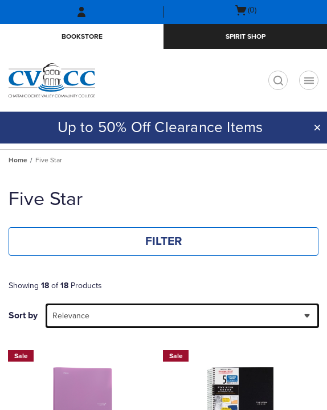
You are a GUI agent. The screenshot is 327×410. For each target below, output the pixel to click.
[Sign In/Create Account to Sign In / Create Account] (81, 12)
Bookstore (82, 36)
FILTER (163, 241)
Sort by (23, 315)
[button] (317, 127)
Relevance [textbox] (70, 316)
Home (18, 160)
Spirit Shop (245, 36)
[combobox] (182, 315)
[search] (278, 80)
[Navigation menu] (308, 80)
